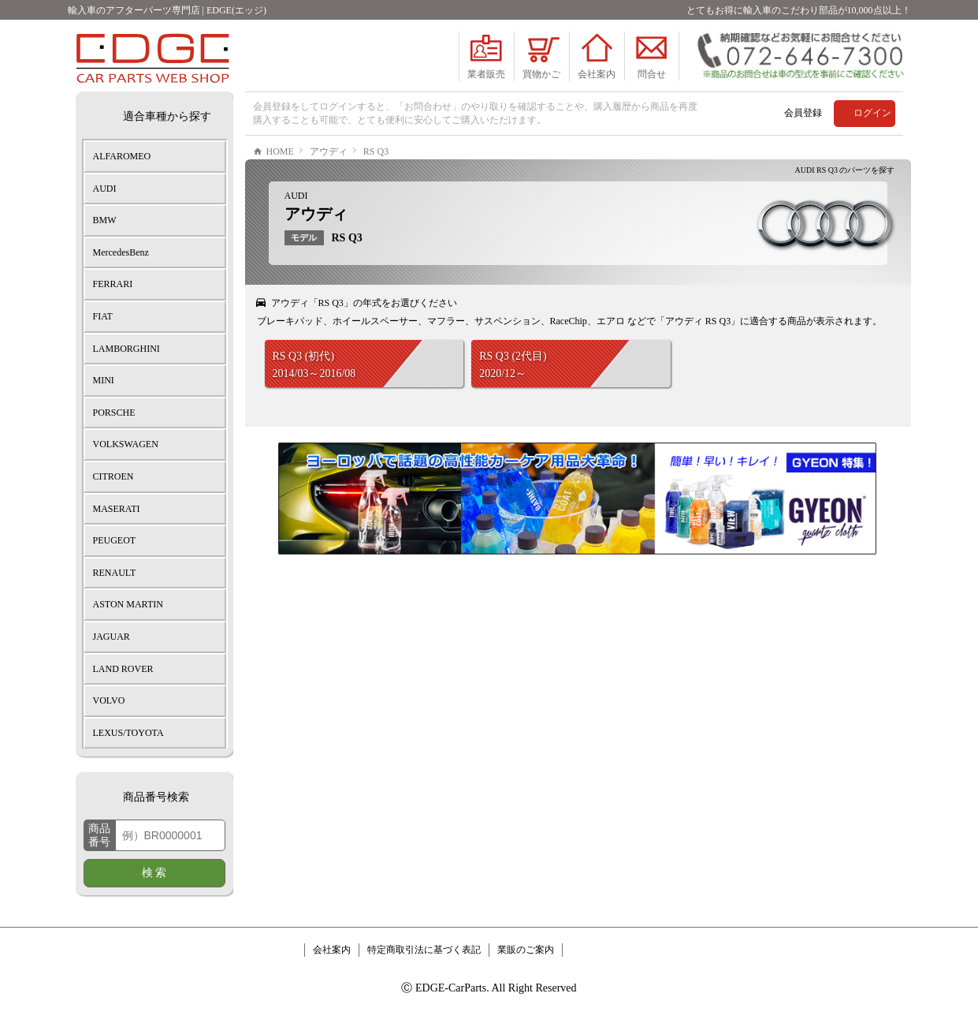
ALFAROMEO (122, 156)
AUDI (296, 242)
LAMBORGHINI (126, 348)
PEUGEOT (114, 540)
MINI (103, 380)
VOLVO (109, 700)
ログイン (872, 112)
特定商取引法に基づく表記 (424, 949)
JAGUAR (111, 636)
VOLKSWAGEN (125, 444)
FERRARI (113, 283)
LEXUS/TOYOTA (128, 732)
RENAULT (114, 572)
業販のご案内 (525, 949)
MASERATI (116, 508)
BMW (105, 220)
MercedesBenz (121, 252)
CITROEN (113, 476)
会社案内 (332, 949)
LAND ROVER (123, 668)
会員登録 (803, 112)
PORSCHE (114, 412)
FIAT (103, 316)
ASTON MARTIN (128, 604)
